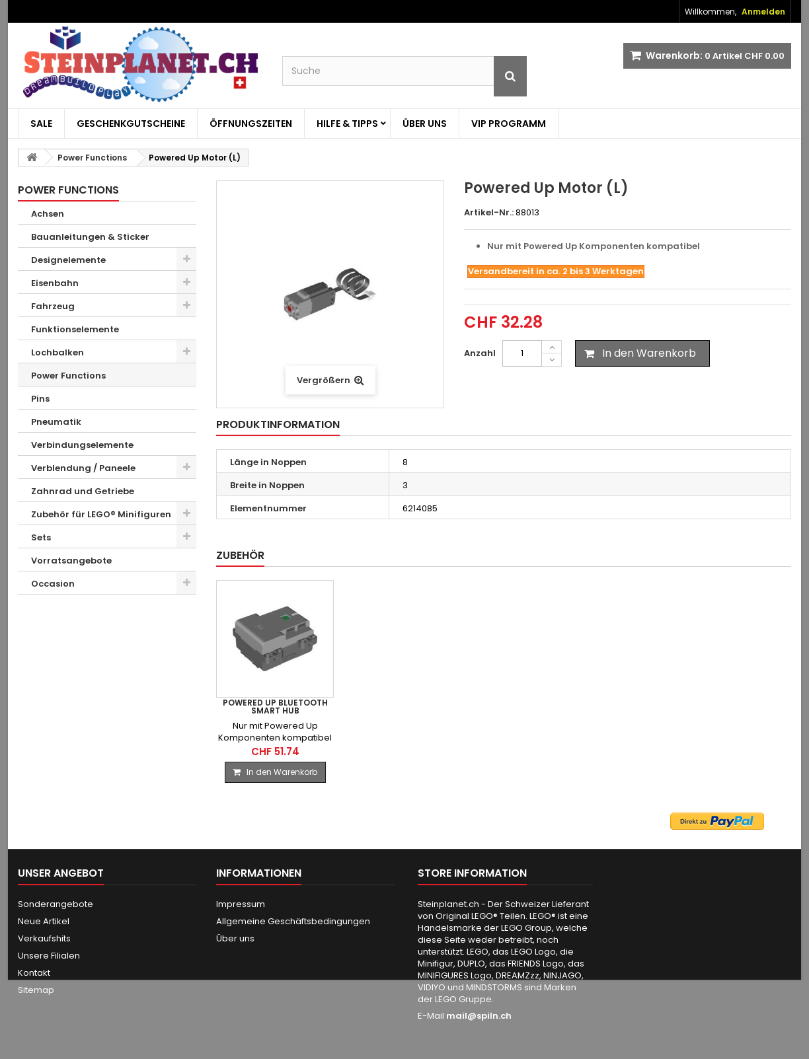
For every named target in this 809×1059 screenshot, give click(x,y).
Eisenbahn (55, 283)
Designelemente (68, 260)
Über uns (425, 123)
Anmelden (763, 11)
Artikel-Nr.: (489, 213)
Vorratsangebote (71, 560)
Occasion (53, 583)
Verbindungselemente (82, 445)
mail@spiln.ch (479, 1015)
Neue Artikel (43, 921)
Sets (41, 537)
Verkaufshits (44, 938)
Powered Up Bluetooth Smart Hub (406, 707)
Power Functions (68, 375)
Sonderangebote (55, 904)
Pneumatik (56, 422)
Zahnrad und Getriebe (82, 491)
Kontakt (34, 973)
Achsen (47, 213)
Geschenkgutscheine (131, 123)
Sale (41, 123)
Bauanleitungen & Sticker (90, 237)
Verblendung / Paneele (83, 468)
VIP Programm (508, 123)
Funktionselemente (75, 329)
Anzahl (480, 353)
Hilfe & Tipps (347, 123)
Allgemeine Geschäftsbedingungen (293, 921)
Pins (40, 398)
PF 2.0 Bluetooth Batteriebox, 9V (275, 707)
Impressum (240, 904)
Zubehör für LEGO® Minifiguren (101, 514)
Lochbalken (57, 352)
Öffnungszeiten (251, 123)
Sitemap (36, 990)
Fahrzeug (53, 306)
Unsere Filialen (49, 955)
